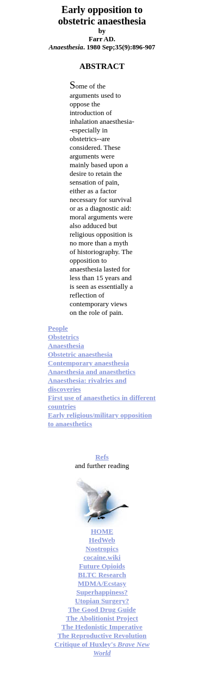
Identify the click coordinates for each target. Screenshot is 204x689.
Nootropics (101, 549)
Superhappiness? (102, 592)
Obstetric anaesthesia (80, 354)
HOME (102, 531)
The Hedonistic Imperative (102, 627)
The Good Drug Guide (102, 609)
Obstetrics (63, 337)
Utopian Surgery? (102, 601)
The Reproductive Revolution (102, 635)
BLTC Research (102, 575)
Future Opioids (102, 566)
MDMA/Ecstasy (102, 583)
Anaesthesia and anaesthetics (91, 372)
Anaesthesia (66, 346)
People (58, 328)
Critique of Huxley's (102, 648)
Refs (102, 457)
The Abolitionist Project (102, 618)
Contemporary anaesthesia (88, 363)
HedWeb (102, 540)
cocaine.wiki (101, 557)
